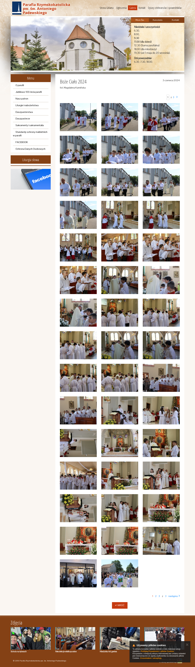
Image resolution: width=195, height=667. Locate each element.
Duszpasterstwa (24, 112)
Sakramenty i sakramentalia (30, 125)
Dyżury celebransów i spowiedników (164, 8)
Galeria (132, 8)
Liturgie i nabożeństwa (27, 105)
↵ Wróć (119, 605)
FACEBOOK (22, 142)
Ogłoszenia (121, 8)
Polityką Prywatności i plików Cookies (157, 651)
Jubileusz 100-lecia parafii (29, 92)
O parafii (20, 85)
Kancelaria (157, 20)
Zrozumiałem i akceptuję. (151, 658)
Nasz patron (22, 98)
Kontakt (142, 8)
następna (173, 596)
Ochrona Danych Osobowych (30, 148)
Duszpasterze (23, 118)
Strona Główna (106, 8)
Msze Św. (140, 20)
